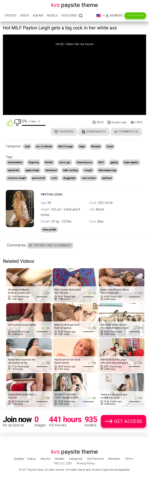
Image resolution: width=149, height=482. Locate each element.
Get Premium (137, 16)
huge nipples (131, 162)
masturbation (15, 162)
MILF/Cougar (65, 146)
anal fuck (107, 178)
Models (52, 15)
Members (116, 15)
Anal (27, 146)
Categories (69, 15)
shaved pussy (84, 162)
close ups (64, 162)
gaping (114, 162)
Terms (129, 458)
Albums (38, 15)
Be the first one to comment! (50, 245)
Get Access (128, 421)
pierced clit (38, 178)
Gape (82, 146)
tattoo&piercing (107, 170)
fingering (34, 162)
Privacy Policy (86, 463)
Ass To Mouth (44, 146)
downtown (51, 170)
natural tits (13, 170)
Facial (110, 146)
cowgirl (88, 170)
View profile (49, 229)
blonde (49, 162)
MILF (101, 162)
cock (54, 178)
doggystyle (69, 178)
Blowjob (95, 146)
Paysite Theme (74, 5)
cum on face (89, 178)
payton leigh (32, 170)
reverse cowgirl (17, 178)
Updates (10, 15)
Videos (24, 15)
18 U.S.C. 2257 (63, 463)
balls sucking (70, 170)
